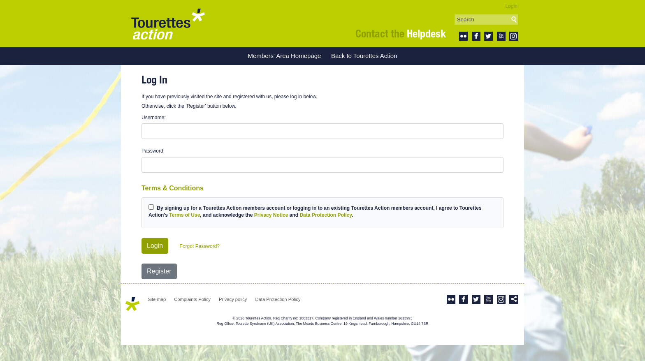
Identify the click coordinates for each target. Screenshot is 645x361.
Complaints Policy (192, 299)
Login (511, 6)
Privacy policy (233, 299)
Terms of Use (184, 215)
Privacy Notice (271, 215)
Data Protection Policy (325, 215)
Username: (154, 117)
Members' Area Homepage (284, 55)
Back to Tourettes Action (364, 55)
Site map (157, 299)
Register (159, 271)
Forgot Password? (200, 246)
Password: (153, 151)
